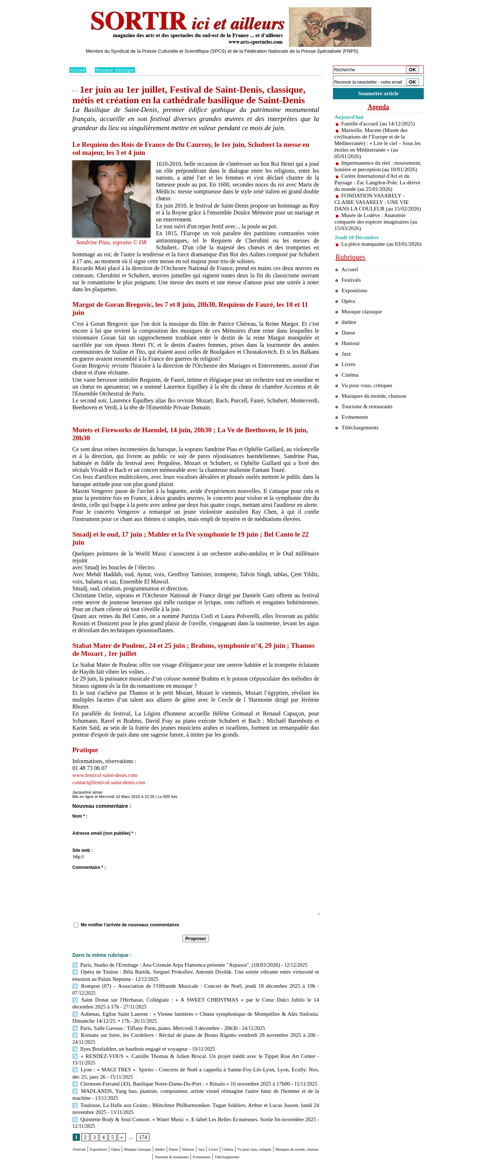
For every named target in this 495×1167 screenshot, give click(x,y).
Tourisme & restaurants (240, 1128)
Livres (278, 1121)
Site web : (82, 850)
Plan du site (79, 1162)
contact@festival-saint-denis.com (111, 782)
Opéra (136, 1121)
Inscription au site (139, 1162)
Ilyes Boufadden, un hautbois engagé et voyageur (126, 1031)
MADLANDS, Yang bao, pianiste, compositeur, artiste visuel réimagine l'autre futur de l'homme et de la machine (194, 1064)
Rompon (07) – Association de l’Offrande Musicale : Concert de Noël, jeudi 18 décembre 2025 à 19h (179, 984)
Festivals (83, 1121)
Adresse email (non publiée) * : (104, 833)
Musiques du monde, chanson (174, 1128)
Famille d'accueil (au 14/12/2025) (380, 125)
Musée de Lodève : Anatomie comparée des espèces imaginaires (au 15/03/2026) (374, 236)
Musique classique (117, 70)
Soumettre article (378, 94)
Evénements (285, 1128)
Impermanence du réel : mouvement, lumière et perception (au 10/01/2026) (374, 171)
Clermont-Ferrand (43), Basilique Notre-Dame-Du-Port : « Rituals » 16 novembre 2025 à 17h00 (174, 1057)
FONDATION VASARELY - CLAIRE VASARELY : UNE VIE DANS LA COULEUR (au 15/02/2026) (374, 213)
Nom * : (80, 816)
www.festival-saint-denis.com (107, 775)
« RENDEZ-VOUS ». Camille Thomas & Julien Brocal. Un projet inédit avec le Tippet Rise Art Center (181, 1037)
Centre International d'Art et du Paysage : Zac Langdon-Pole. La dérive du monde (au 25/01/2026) (374, 190)
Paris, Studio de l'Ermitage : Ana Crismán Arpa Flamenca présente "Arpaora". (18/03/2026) (169, 964)
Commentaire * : (89, 867)
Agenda (378, 108)
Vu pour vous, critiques (367, 427)
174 (141, 1109)
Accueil (78, 70)
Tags (162, 1162)
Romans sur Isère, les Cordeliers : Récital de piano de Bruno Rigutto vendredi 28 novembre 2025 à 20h (181, 1024)
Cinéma (299, 1121)
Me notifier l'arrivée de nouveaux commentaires (130, 924)
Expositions (111, 1121)
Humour (243, 1121)
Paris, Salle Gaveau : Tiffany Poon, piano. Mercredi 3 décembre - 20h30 (149, 1017)
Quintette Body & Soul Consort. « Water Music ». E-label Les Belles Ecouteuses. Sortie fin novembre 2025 (193, 1091)
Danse (221, 1121)
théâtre (203, 1121)
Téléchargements (196, 1135)
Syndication (110, 1162)
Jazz (262, 1121)
